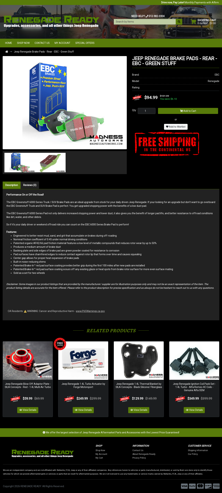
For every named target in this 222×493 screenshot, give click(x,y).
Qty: (134, 110)
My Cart (108, 457)
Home (8, 43)
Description (11, 185)
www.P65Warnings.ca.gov (90, 311)
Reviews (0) (29, 185)
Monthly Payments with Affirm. (190, 2)
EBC (217, 74)
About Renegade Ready (152, 454)
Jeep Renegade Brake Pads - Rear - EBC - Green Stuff (44, 51)
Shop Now (23, 43)
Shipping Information (207, 450)
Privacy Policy (148, 457)
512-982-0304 (157, 16)
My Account (62, 43)
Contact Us (42, 43)
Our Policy (202, 454)
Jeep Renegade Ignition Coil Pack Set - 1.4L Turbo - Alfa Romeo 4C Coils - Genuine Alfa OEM (194, 386)
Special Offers (85, 43)
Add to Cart (188, 110)
